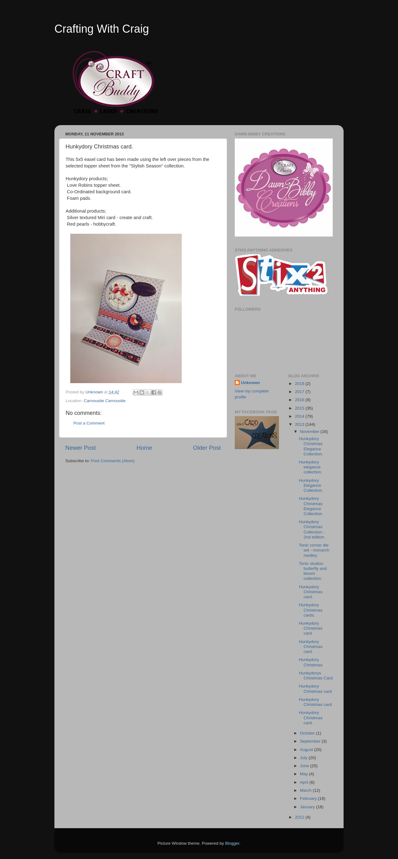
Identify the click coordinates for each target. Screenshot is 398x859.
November (310, 431)
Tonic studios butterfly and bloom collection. (312, 571)
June (305, 765)
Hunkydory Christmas (310, 662)
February (309, 798)
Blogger (232, 843)
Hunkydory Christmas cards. (310, 610)
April (305, 782)
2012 (300, 817)
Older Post (207, 447)
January (308, 807)
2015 (300, 408)
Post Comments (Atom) (113, 460)
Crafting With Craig (101, 28)
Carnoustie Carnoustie (105, 400)
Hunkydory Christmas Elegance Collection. (311, 446)
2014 (300, 416)
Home (144, 447)
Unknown (250, 382)
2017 (300, 391)
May (304, 774)
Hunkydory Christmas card (315, 688)
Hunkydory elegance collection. (310, 467)
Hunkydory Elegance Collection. (311, 485)
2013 (300, 424)
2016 (300, 399)
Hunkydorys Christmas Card (316, 675)
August (307, 749)
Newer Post (80, 447)
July (304, 757)
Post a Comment (89, 423)
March (306, 790)
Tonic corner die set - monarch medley (314, 550)
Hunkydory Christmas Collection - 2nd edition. (312, 529)
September (311, 741)
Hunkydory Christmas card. (310, 591)
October (308, 733)
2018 (300, 383)
